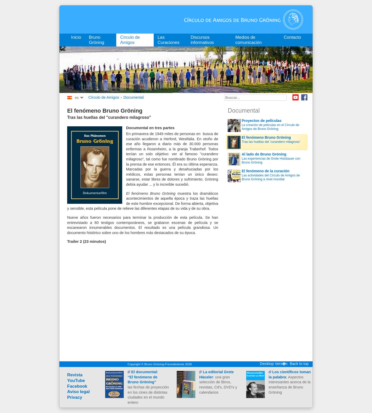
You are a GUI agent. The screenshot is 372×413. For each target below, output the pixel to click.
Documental (133, 97)
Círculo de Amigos (103, 97)
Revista (74, 374)
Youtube (295, 97)
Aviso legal (78, 391)
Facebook (304, 97)
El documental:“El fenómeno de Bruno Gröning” (143, 377)
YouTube (76, 380)
